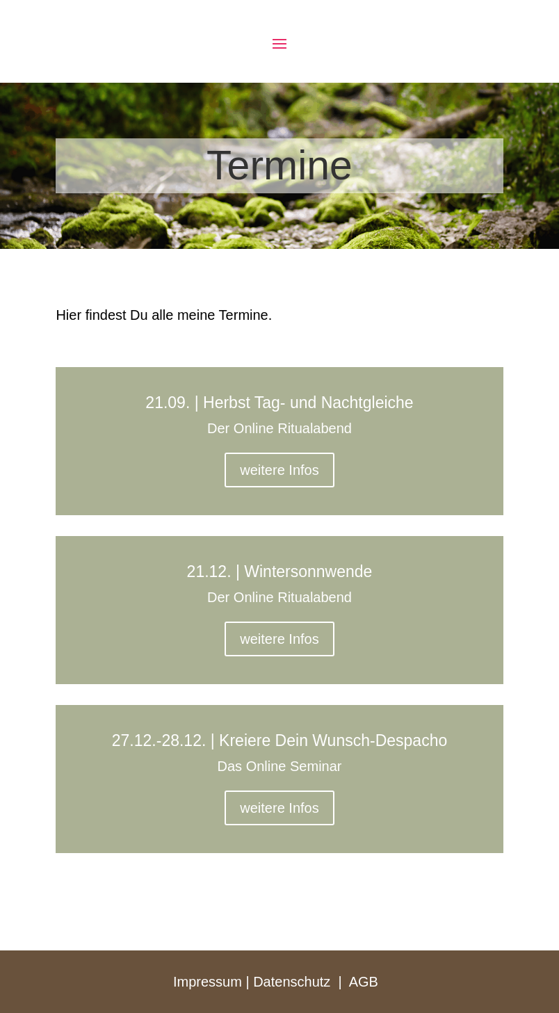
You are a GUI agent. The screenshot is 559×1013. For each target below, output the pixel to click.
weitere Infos (279, 470)
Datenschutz (291, 981)
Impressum (207, 981)
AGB (363, 981)
